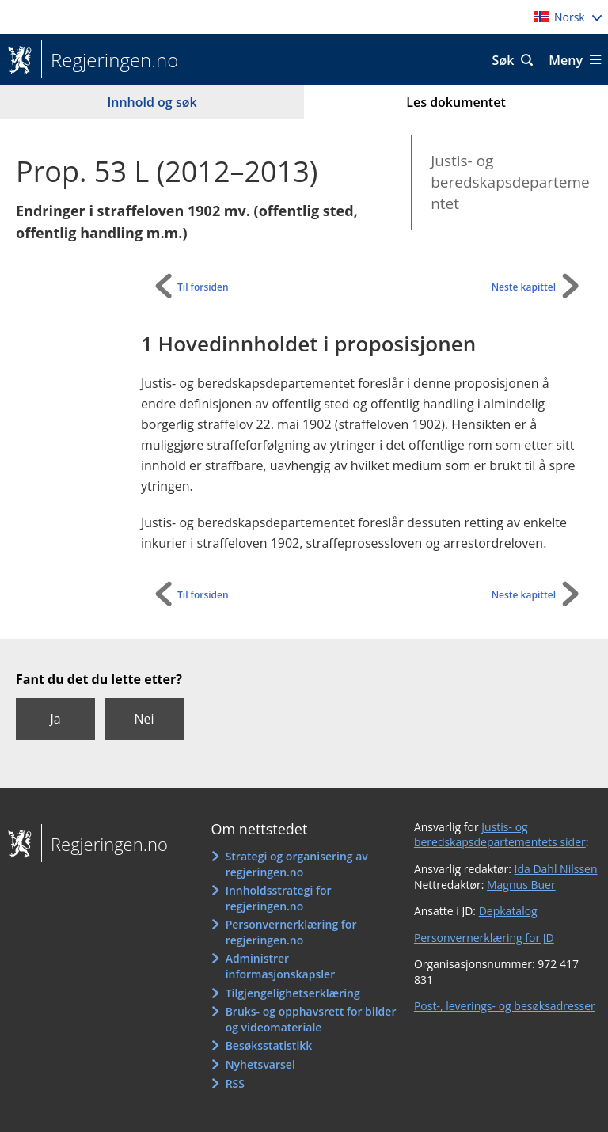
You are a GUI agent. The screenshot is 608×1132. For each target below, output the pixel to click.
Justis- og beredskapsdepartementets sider (500, 834)
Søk (503, 60)
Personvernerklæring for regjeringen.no (291, 932)
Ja (55, 718)
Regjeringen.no (109, 60)
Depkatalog (508, 910)
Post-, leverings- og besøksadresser (504, 1005)
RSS (235, 1083)
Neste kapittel (524, 287)
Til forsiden (203, 287)
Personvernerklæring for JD (484, 937)
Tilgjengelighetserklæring (293, 993)
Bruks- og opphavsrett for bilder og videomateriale (311, 1019)
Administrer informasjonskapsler (281, 966)
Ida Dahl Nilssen (556, 868)
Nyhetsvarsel (260, 1064)
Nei (144, 718)
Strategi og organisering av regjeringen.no (297, 864)
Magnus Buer (521, 884)
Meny (566, 60)
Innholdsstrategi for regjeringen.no (279, 898)
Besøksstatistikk (269, 1045)
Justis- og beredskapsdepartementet (510, 181)
